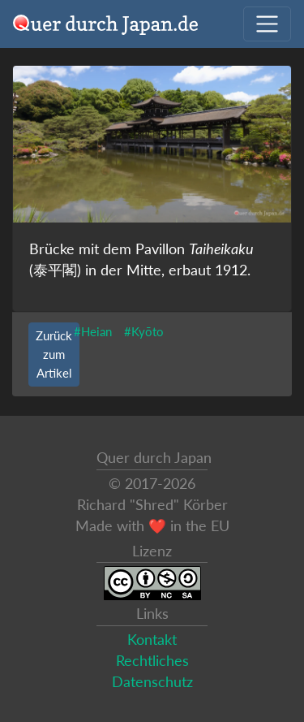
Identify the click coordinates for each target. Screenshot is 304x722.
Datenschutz (152, 681)
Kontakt (152, 639)
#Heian (93, 331)
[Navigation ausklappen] (267, 23)
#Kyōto (144, 331)
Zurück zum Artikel (54, 354)
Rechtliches (152, 660)
